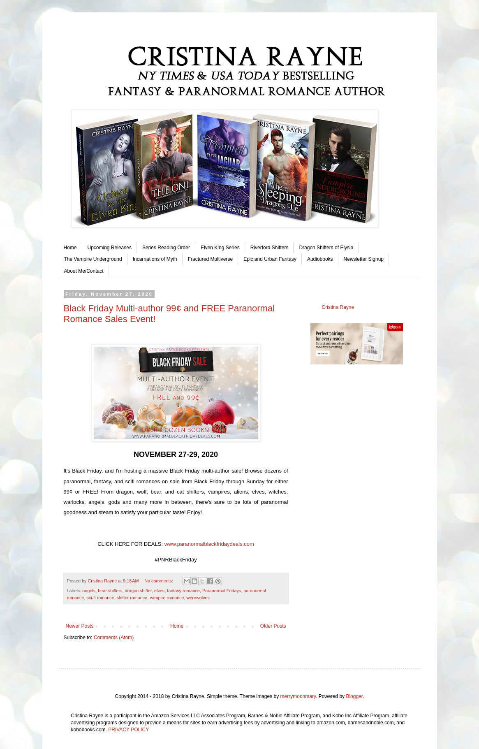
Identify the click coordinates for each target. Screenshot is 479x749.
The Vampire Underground (93, 259)
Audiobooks (320, 259)
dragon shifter (138, 590)
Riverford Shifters (269, 247)
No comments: (159, 580)
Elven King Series (220, 247)
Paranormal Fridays (221, 590)
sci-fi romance (100, 597)
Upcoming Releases (110, 247)
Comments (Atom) (114, 637)
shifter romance (132, 597)
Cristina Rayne (338, 307)
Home (70, 247)
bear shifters (110, 590)
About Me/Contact (84, 271)
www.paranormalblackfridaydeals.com (209, 544)
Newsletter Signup (364, 259)
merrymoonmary (298, 696)
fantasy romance (183, 590)
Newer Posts (80, 626)
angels (88, 590)
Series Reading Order (166, 247)
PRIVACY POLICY (128, 730)
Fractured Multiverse (210, 259)
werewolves (198, 597)
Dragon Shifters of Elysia (326, 247)
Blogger (354, 696)
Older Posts (273, 626)
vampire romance (167, 597)
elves (159, 590)
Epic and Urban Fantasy (269, 259)
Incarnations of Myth (155, 259)
